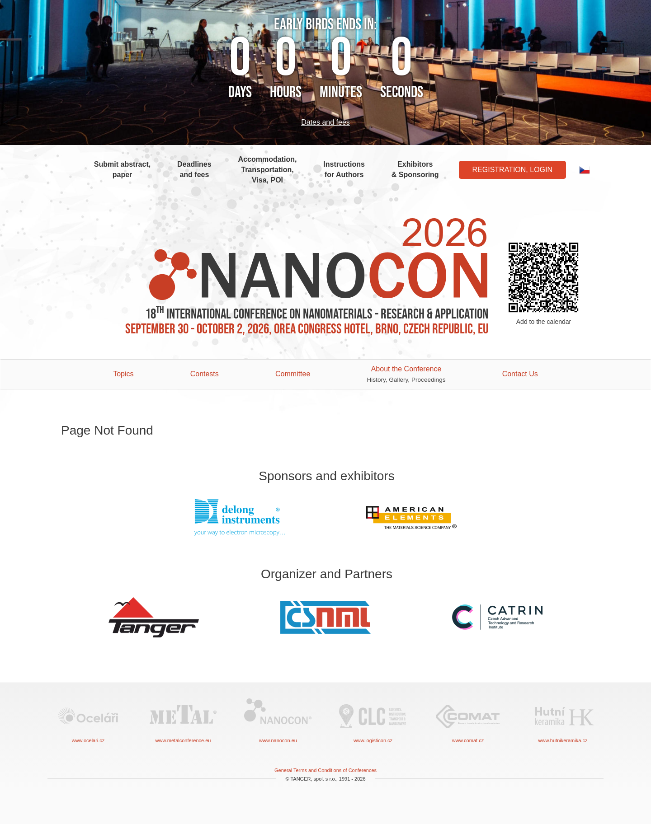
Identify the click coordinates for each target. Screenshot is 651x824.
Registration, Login (512, 169)
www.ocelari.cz (88, 720)
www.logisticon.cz (373, 720)
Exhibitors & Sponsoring (415, 169)
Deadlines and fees (194, 169)
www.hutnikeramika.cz (562, 720)
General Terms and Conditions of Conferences (325, 770)
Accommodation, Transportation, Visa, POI (267, 169)
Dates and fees (325, 122)
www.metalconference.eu (183, 720)
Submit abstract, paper (122, 169)
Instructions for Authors (344, 169)
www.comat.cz (468, 720)
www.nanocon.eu (278, 720)
